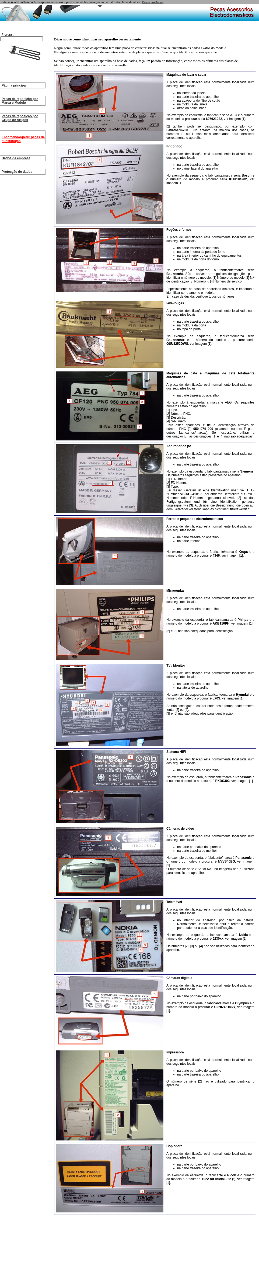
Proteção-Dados (153, 2)
